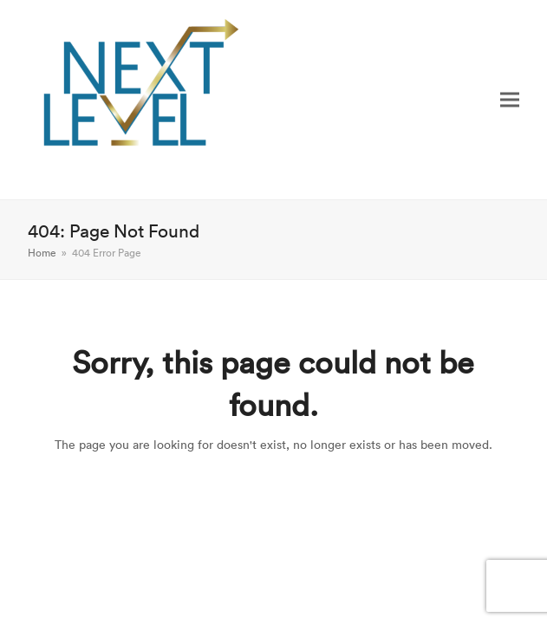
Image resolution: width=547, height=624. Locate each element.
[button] (509, 99)
